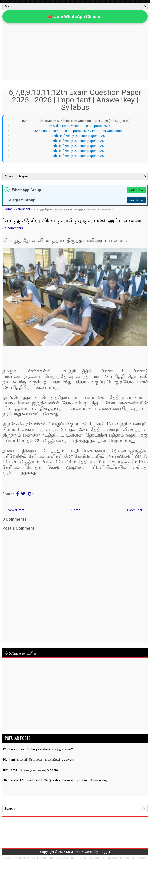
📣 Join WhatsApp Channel (75, 16)
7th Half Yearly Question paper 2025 (78, 146)
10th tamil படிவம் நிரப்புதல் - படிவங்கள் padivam (38, 759)
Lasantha (68, 857)
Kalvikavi (72, 852)
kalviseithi (23, 209)
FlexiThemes (26, 857)
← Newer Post (14, 510)
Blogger (104, 852)
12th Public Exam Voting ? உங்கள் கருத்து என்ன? (37, 749)
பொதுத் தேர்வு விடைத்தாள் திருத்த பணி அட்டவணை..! (73, 220)
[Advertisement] (75, 695)
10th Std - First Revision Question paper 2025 (78, 126)
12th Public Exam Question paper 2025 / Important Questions (78, 131)
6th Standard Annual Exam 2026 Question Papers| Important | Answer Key (54, 780)
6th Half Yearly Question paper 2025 (78, 141)
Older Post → (136, 510)
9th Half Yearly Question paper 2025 (78, 156)
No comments (12, 228)
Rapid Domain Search (132, 857)
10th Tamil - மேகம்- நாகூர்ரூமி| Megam (30, 770)
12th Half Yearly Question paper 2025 (78, 136)
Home (8, 209)
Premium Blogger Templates (96, 857)
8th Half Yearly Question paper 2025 (78, 151)
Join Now (136, 190)
